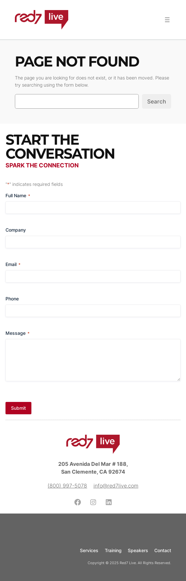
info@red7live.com (115, 486)
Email (12, 264)
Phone (12, 298)
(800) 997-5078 (67, 486)
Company (15, 230)
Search (156, 101)
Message (17, 333)
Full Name (17, 196)
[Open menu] (167, 20)
